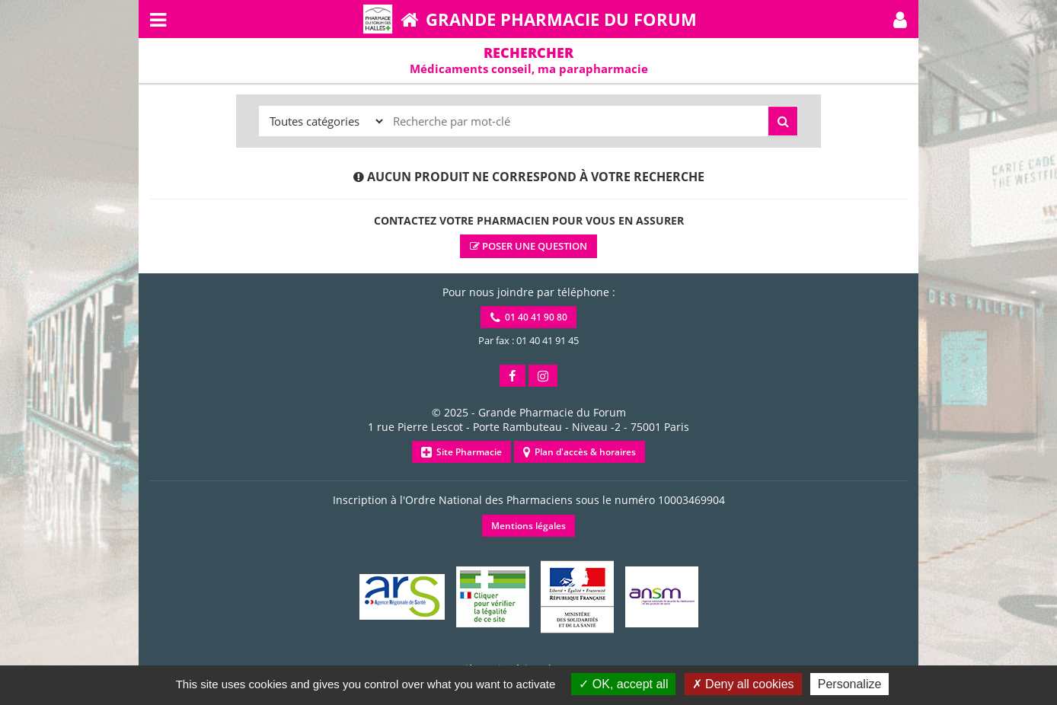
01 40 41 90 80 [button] (528, 317)
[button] (900, 19)
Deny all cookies (743, 684)
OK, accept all (623, 684)
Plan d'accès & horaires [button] (579, 451)
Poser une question (528, 246)
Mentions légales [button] (528, 525)
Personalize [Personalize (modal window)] (850, 684)
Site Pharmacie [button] (461, 451)
